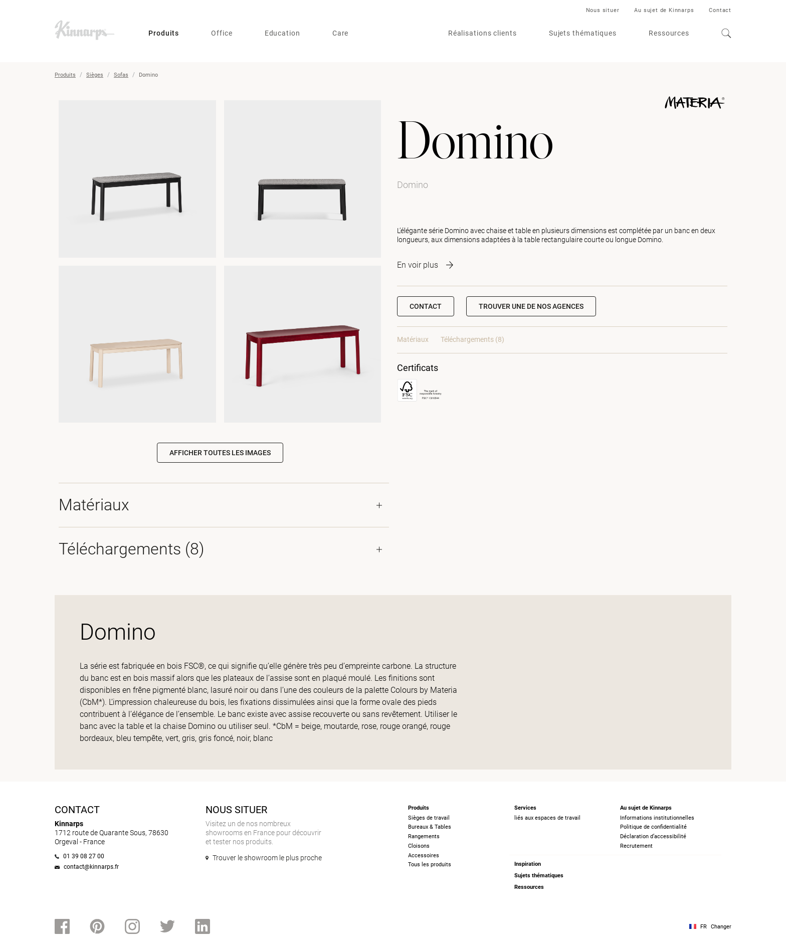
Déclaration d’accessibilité (653, 836)
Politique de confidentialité (653, 827)
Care (340, 33)
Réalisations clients (482, 33)
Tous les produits (429, 864)
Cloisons (419, 846)
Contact (720, 10)
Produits (163, 33)
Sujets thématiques (583, 33)
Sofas (121, 75)
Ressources (669, 33)
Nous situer (603, 10)
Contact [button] (426, 306)
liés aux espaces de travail (547, 818)
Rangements (424, 836)
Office (221, 33)
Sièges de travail (429, 818)
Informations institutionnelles (657, 818)
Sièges (94, 75)
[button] (531, 306)
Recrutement (636, 846)
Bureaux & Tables (429, 827)
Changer (721, 926)
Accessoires (423, 855)
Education (282, 33)
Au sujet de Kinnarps (664, 10)
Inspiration (527, 864)
